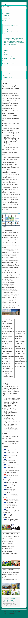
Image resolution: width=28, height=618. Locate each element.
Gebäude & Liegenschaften (8, 63)
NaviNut (5, 46)
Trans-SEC (6, 54)
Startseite (4, 11)
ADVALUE (5, 35)
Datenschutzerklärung (7, 77)
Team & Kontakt (6, 15)
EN (10, 6)
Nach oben (24, 611)
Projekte (5, 33)
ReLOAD (5, 52)
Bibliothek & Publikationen (8, 58)
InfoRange (6, 36)
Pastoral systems (6, 29)
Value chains (5, 27)
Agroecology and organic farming (10, 31)
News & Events (5, 13)
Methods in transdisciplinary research (11, 25)
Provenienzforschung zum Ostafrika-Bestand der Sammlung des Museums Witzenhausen (13, 39)
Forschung (4, 23)
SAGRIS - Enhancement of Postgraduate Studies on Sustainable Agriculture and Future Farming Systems (14, 42)
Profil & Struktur (6, 18)
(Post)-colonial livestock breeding (10, 44)
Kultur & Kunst (5, 61)
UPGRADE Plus (6, 50)
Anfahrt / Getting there (7, 73)
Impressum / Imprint (6, 75)
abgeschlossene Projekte (8, 56)
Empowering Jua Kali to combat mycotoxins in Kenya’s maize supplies (14, 48)
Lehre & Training (6, 20)
